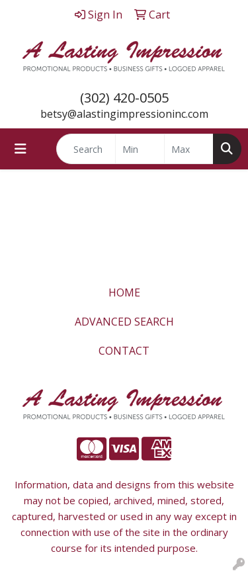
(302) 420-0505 (124, 98)
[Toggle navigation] (20, 149)
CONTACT (124, 350)
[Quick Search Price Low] (140, 149)
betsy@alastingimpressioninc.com (124, 114)
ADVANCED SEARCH (124, 321)
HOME (124, 292)
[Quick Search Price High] (189, 149)
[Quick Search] (86, 149)
